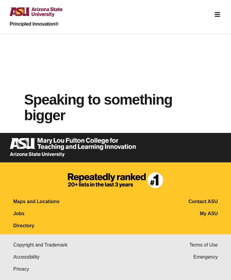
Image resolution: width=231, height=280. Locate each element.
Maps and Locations (36, 201)
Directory (23, 225)
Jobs (18, 213)
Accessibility (26, 257)
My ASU (209, 213)
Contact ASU (203, 201)
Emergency (205, 257)
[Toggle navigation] (217, 14)
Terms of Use (203, 244)
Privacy (21, 269)
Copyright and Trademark (40, 244)
